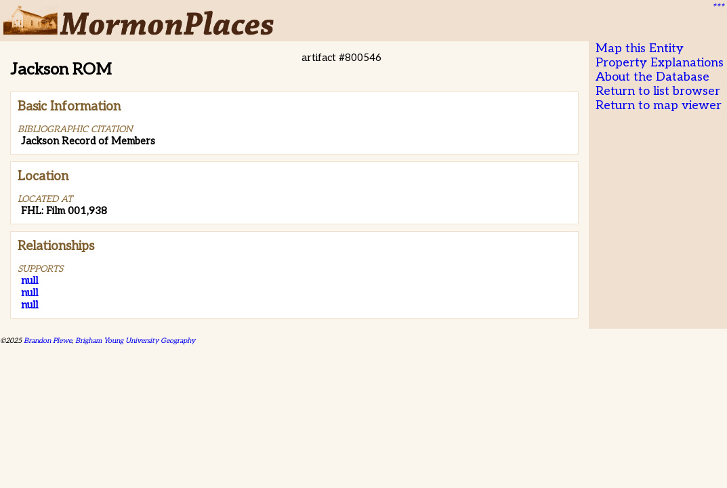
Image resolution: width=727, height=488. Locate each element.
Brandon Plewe (48, 340)
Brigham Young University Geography (135, 340)
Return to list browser (658, 91)
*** (717, 7)
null (29, 280)
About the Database (652, 77)
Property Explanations (660, 63)
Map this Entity (640, 48)
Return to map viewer (659, 105)
